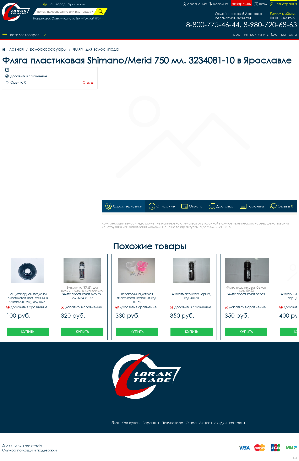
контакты (289, 34)
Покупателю (172, 423)
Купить (27, 331)
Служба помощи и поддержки (29, 450)
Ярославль (76, 4)
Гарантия (240, 34)
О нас (191, 423)
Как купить (259, 34)
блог (275, 34)
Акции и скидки (213, 423)
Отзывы (88, 82)
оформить (241, 3)
